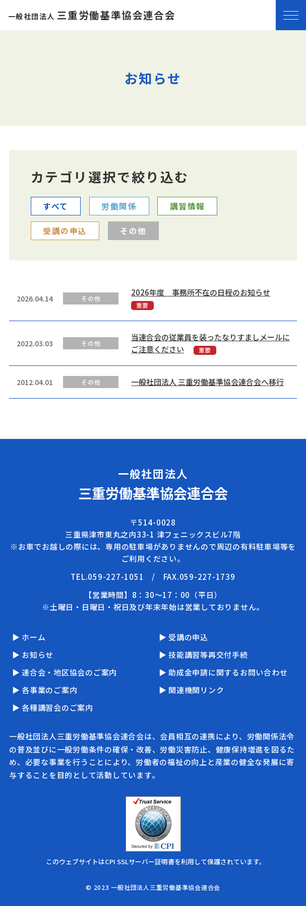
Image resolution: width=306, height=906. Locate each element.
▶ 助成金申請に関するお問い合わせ (223, 672)
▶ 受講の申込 (183, 637)
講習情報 (187, 205)
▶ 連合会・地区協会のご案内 (64, 672)
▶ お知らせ (33, 654)
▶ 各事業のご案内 (45, 690)
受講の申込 (65, 230)
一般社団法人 (91, 16)
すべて (56, 205)
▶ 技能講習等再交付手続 (203, 654)
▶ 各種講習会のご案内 (52, 707)
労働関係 (119, 205)
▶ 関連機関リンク (191, 690)
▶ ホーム (29, 637)
